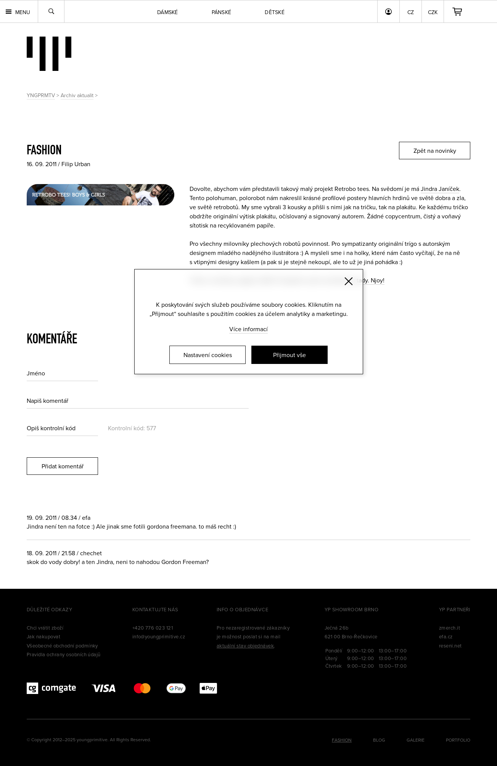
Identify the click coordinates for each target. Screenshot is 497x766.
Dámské (167, 12)
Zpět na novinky (434, 150)
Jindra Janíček (440, 188)
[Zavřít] (348, 281)
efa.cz (446, 636)
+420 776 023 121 (152, 627)
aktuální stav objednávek (245, 645)
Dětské (275, 12)
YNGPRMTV (41, 95)
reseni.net (450, 645)
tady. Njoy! (370, 280)
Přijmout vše (289, 355)
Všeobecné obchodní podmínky (62, 645)
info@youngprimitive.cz (158, 636)
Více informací (248, 329)
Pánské (222, 12)
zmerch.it (449, 627)
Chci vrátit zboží (45, 627)
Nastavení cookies (207, 355)
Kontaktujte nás (155, 609)
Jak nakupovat (43, 636)
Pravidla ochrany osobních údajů (64, 654)
